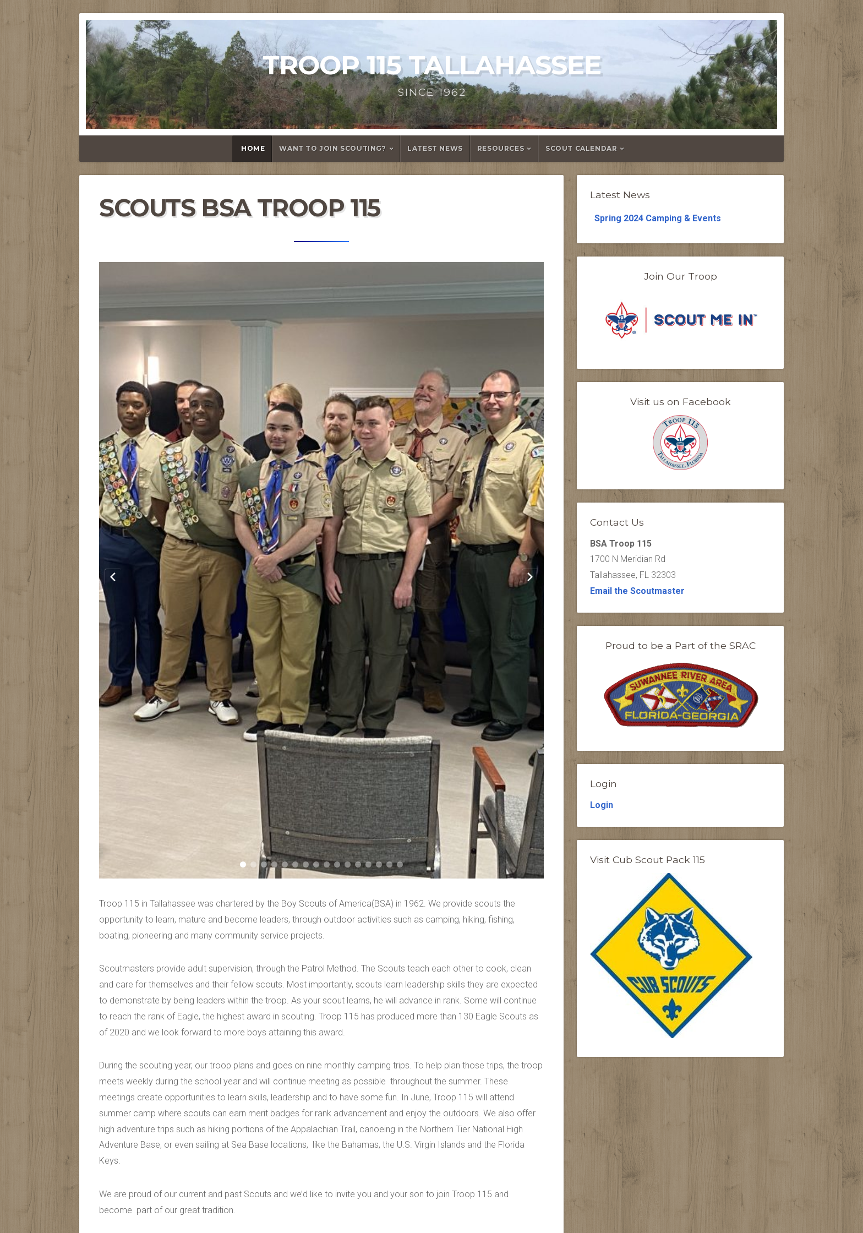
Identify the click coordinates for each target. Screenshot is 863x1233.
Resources (500, 148)
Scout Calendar (581, 148)
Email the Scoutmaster (637, 591)
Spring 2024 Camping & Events (657, 218)
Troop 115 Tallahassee (432, 65)
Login (601, 805)
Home (253, 148)
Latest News (435, 148)
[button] (243, 864)
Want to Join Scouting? (332, 148)
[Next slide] (530, 577)
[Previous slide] (113, 577)
